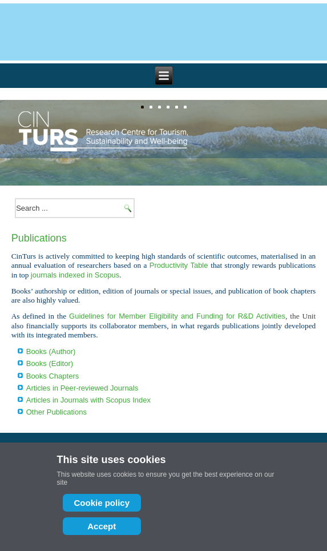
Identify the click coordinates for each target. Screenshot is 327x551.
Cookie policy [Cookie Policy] (102, 503)
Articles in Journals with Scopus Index (88, 400)
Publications (39, 238)
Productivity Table (179, 265)
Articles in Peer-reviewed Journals (82, 388)
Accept (101, 526)
